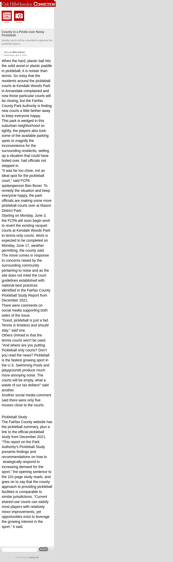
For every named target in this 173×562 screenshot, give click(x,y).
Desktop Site (34, 557)
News (6, 22)
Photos (19, 22)
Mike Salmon (19, 52)
